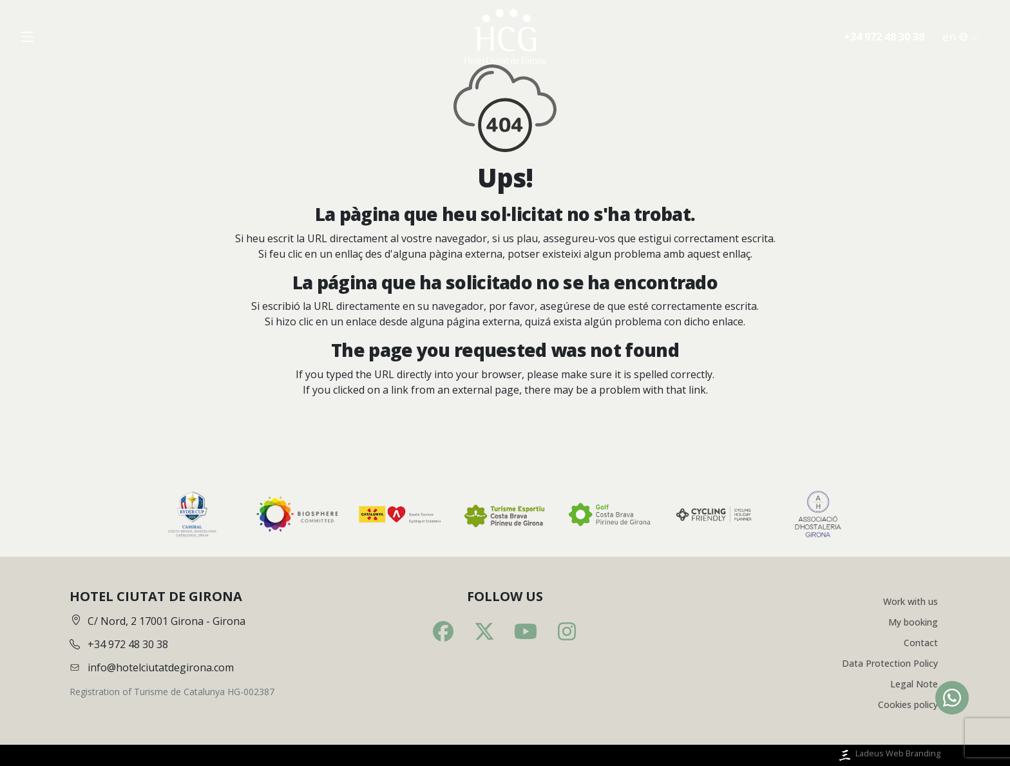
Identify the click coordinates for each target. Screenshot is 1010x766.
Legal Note (914, 684)
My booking (913, 622)
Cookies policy (908, 704)
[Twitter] (484, 631)
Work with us (910, 601)
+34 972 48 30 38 (884, 37)
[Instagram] (567, 631)
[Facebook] (443, 631)
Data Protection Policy (890, 663)
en (960, 36)
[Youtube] (526, 631)
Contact (921, 643)
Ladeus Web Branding (888, 755)
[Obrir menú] (27, 36)
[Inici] (505, 37)
